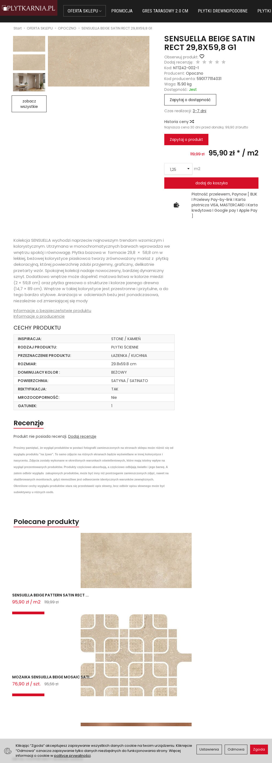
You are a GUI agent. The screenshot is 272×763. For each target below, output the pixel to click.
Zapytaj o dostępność (190, 99)
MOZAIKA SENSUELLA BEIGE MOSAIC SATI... (101, 607)
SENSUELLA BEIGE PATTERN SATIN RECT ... (38, 607)
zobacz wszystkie (29, 103)
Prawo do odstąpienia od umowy (96, 716)
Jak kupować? (86, 700)
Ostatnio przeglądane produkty (85, 630)
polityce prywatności (72, 755)
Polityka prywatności (158, 714)
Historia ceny (179, 121)
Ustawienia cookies (91, 732)
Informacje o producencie (39, 317)
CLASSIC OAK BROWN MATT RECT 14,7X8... (228, 607)
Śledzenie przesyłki (25, 726)
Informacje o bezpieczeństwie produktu (54, 311)
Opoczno (194, 73)
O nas (144, 700)
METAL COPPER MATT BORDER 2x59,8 (159, 607)
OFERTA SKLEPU (94, 11)
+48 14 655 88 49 (26, 713)
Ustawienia (209, 749)
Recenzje (34, 425)
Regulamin (149, 707)
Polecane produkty (56, 526)
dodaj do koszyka (211, 183)
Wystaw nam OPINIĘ (157, 720)
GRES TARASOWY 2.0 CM (175, 11)
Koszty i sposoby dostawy (97, 725)
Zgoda (259, 749)
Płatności (82, 707)
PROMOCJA (131, 11)
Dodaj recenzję (82, 440)
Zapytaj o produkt (186, 139)
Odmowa (236, 749)
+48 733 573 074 (26, 719)
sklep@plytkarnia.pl (28, 706)
